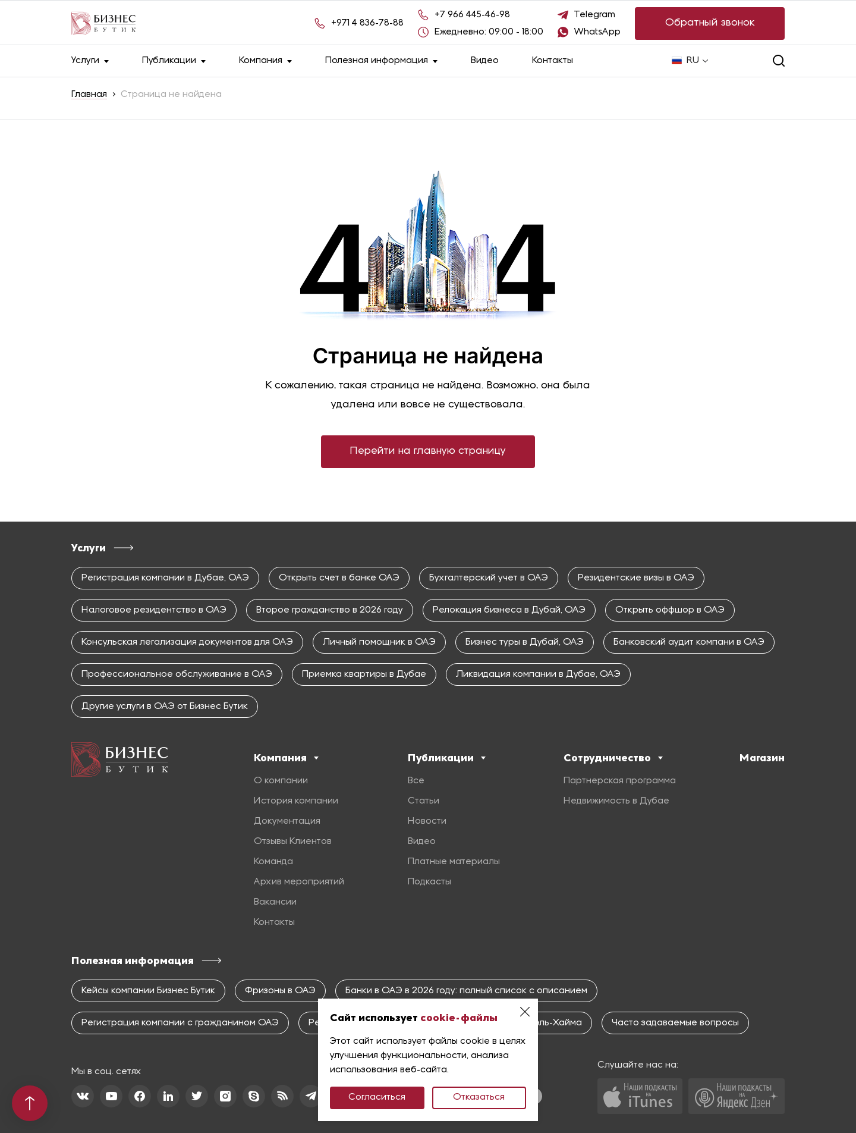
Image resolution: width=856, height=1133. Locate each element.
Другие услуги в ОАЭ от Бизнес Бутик (164, 706)
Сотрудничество (613, 757)
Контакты (552, 61)
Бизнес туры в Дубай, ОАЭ (524, 642)
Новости (427, 821)
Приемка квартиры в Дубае (364, 674)
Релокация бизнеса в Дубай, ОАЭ (509, 610)
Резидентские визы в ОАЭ (636, 578)
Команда (273, 862)
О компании (281, 781)
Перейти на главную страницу (428, 451)
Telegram (594, 15)
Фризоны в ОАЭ (280, 991)
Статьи (423, 801)
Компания (265, 61)
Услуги (90, 61)
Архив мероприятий (299, 882)
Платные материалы (454, 862)
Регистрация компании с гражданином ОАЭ (180, 1023)
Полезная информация (381, 61)
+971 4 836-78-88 (367, 23)
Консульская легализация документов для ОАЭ (187, 642)
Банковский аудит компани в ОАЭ (688, 642)
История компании (296, 801)
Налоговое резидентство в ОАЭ (153, 610)
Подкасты (429, 882)
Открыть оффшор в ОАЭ (670, 610)
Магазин (762, 757)
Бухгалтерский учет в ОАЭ (488, 578)
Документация (287, 821)
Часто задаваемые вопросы (675, 1023)
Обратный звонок (710, 23)
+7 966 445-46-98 (472, 15)
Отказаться (479, 1097)
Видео (485, 61)
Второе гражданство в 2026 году (329, 610)
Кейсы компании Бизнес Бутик (148, 991)
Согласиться (376, 1097)
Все (416, 781)
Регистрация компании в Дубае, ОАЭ (165, 578)
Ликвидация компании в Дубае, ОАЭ (538, 674)
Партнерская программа (620, 781)
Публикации (174, 61)
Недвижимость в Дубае (616, 801)
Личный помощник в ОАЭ (379, 642)
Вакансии (275, 902)
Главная (89, 94)
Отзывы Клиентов (293, 841)
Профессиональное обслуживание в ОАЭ (176, 674)
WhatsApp (597, 32)
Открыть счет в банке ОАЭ (339, 578)
